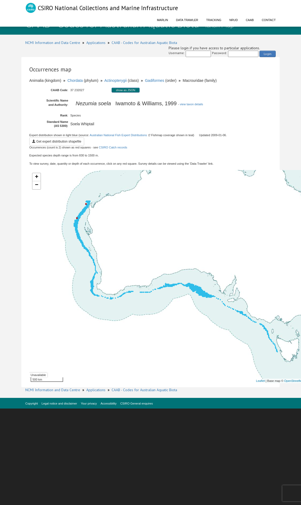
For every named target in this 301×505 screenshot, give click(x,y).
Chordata (75, 80)
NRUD (233, 20)
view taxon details (191, 104)
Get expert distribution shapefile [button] (56, 141)
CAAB (250, 20)
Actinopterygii (115, 80)
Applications (95, 42)
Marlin (162, 20)
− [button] (36, 185)
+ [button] (36, 177)
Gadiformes (154, 80)
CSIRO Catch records (113, 147)
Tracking (213, 20)
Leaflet (260, 380)
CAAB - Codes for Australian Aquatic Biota (144, 42)
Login (267, 54)
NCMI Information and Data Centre (52, 42)
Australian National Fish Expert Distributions (118, 135)
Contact (269, 20)
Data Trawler (187, 20)
